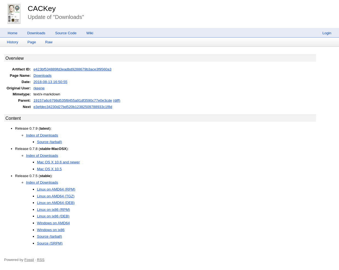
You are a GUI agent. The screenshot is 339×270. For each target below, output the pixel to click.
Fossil (29, 260)
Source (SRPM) (49, 243)
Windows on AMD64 (53, 223)
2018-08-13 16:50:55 (50, 82)
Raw (49, 42)
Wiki (89, 33)
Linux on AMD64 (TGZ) (55, 196)
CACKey (42, 8)
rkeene (39, 88)
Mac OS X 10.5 (49, 169)
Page (31, 42)
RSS (40, 260)
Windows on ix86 (51, 230)
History (12, 42)
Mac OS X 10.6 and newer (58, 162)
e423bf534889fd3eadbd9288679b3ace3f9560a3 (72, 69)
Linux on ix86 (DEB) (53, 216)
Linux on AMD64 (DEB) (56, 203)
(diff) (116, 100)
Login (326, 33)
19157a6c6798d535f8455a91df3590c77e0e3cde (72, 100)
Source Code (66, 33)
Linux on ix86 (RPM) (53, 210)
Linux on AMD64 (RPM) (56, 189)
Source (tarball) (49, 142)
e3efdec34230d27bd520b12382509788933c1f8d (72, 107)
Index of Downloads (42, 135)
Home (13, 33)
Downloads (36, 33)
